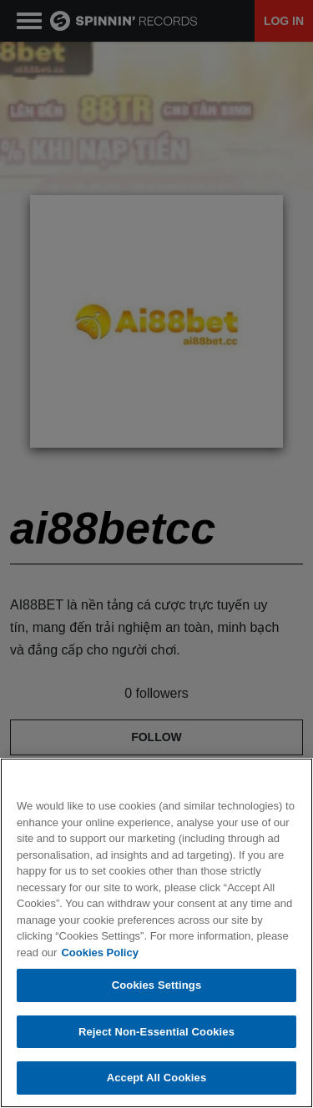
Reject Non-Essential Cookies (156, 1031)
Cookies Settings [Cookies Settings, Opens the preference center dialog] (157, 985)
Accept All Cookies (157, 1077)
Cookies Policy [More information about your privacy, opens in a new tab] (99, 952)
